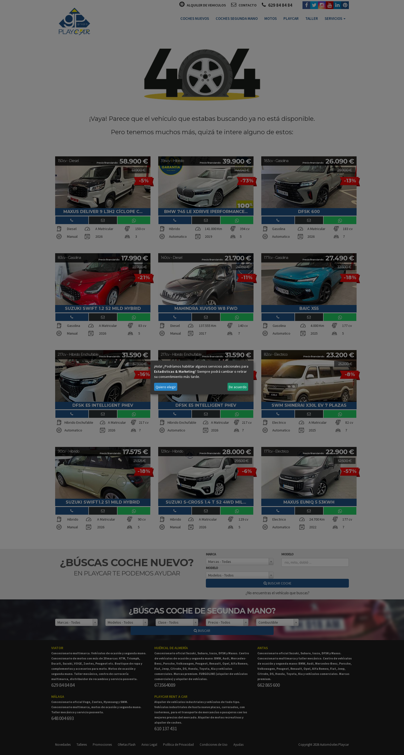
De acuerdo (238, 387)
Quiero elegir (166, 387)
